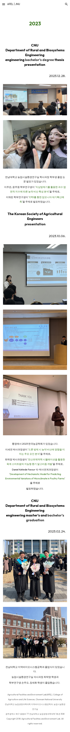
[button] (3, 4)
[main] (35, 23)
